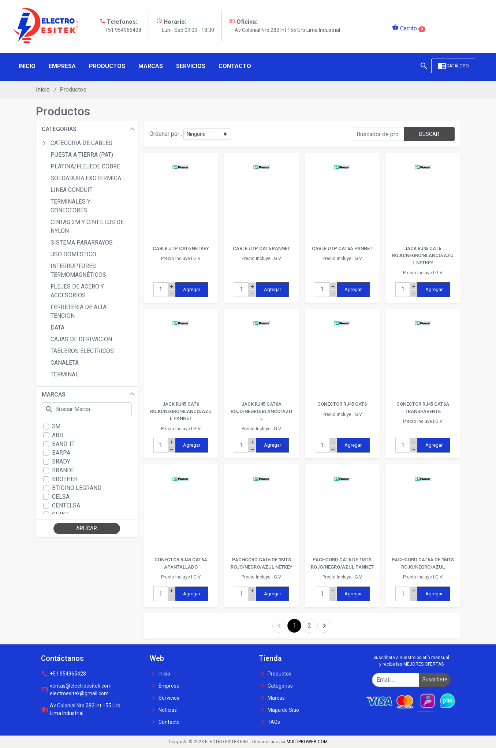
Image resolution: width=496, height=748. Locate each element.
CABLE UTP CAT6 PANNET (261, 248)
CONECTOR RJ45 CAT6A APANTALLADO (180, 563)
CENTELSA (66, 505)
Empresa (164, 685)
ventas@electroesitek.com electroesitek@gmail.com (76, 689)
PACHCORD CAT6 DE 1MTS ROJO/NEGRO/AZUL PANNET (342, 563)
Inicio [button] (27, 66)
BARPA (61, 452)
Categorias (276, 685)
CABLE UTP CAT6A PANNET (342, 248)
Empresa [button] (62, 66)
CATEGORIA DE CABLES (81, 142)
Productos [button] (107, 66)
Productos (275, 673)
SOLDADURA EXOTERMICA (86, 178)
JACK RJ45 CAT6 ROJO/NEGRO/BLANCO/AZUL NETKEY (423, 255)
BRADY (61, 461)
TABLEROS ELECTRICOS (82, 350)
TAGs (269, 722)
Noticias (163, 710)
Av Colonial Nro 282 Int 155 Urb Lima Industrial (80, 709)
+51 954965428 (63, 673)
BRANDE (63, 470)
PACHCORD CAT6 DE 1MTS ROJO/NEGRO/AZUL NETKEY (261, 563)
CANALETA (65, 362)
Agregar (191, 289)
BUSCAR (429, 134)
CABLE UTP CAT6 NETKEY (181, 248)
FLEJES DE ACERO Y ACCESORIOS (77, 291)
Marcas (272, 698)
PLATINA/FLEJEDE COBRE (85, 166)
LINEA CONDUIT (72, 189)
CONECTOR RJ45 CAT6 (342, 404)
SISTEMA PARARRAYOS (82, 242)
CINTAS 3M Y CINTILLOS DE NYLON (87, 226)
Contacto (165, 722)
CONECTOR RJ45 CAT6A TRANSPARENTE (422, 407)
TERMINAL (65, 374)
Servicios (164, 698)
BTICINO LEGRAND (76, 487)
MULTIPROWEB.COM (307, 741)
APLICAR (86, 528)
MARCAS (54, 394)
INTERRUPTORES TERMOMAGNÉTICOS (78, 270)
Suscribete (434, 679)
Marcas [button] (150, 66)
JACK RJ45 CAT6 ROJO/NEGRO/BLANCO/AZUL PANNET (181, 411)
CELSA (61, 496)
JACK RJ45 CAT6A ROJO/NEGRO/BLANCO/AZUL (261, 411)
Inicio (43, 89)
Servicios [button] (190, 66)
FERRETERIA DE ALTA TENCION (79, 311)
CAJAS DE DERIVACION (81, 339)
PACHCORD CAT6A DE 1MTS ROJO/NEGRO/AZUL (423, 563)
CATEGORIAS (59, 129)
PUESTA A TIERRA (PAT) (82, 154)
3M (56, 426)
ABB (57, 435)
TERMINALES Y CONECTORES (70, 206)
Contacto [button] (235, 66)
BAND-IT (63, 443)
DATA (57, 327)
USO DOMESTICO (73, 254)
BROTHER (65, 479)
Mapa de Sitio (279, 710)
